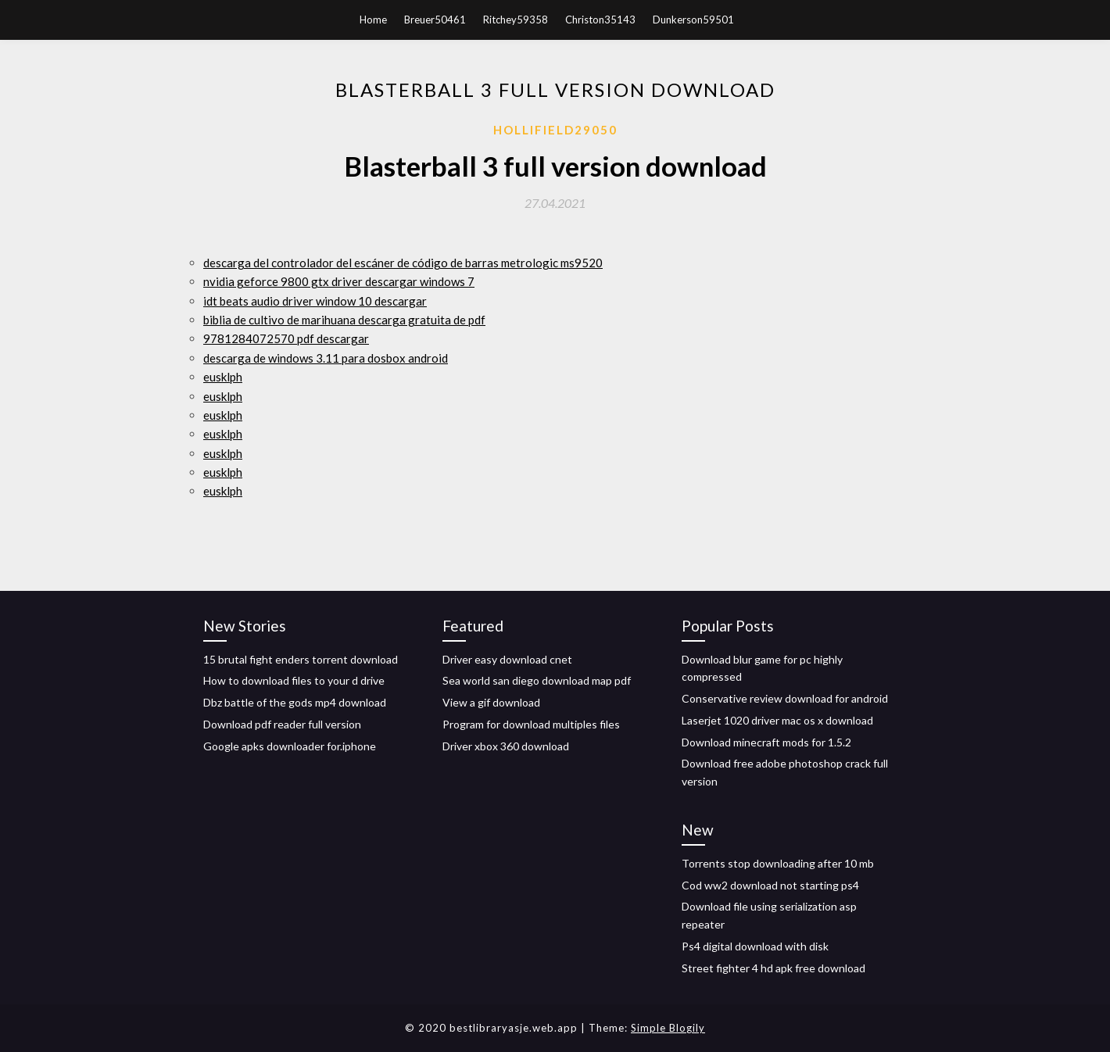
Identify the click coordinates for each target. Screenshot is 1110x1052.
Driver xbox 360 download (505, 746)
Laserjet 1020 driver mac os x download (777, 720)
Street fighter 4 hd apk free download (773, 968)
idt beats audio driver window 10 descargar (315, 301)
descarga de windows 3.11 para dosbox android (325, 358)
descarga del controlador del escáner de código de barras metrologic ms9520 (403, 263)
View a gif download (491, 702)
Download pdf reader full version (282, 724)
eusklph (222, 377)
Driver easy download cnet (507, 659)
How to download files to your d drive (294, 680)
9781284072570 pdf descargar (286, 338)
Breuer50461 (435, 19)
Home (373, 19)
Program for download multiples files (531, 724)
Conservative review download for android (785, 698)
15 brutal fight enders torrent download (300, 659)
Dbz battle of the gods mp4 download (294, 702)
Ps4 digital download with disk (755, 946)
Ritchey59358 (515, 19)
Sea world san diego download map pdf (536, 680)
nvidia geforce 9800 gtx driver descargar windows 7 (338, 281)
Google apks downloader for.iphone (289, 746)
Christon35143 (600, 19)
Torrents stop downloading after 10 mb (778, 863)
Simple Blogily (668, 1028)
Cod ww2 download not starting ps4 (770, 885)
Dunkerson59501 (693, 19)
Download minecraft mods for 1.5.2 (766, 742)
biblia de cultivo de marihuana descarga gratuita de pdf (344, 320)
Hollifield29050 (555, 130)
